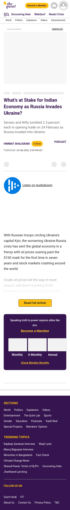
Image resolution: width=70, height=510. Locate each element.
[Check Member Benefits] (35, 362)
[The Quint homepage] (10, 8)
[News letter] (54, 5)
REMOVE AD (57, 29)
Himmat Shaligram (17, 143)
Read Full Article (35, 303)
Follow (37, 143)
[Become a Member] (37, 5)
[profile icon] (63, 5)
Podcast (60, 141)
